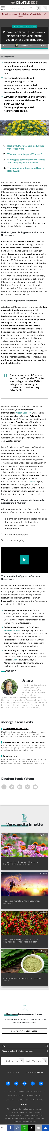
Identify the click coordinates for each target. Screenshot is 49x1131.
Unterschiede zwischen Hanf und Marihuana (24, 742)
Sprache (10, 1072)
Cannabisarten (10, 756)
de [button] (16, 1072)
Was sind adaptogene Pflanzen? (24, 154)
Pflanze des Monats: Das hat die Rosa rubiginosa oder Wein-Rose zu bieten (20, 940)
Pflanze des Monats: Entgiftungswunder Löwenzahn (21, 901)
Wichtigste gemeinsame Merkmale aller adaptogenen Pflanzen (26, 161)
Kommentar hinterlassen (24, 1031)
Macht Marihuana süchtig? (15, 728)
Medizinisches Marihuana (26, 26)
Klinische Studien (12, 630)
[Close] (45, 14)
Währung (30, 1072)
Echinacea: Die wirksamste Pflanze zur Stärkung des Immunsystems (21, 863)
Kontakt (24, 1104)
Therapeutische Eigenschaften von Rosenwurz (26, 169)
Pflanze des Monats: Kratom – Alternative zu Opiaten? (23, 979)
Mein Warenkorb (44, 8)
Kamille (31, 481)
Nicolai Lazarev (23, 412)
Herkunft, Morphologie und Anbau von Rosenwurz (26, 147)
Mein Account (38, 8)
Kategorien (7, 56)
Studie (16, 659)
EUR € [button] (38, 1072)
